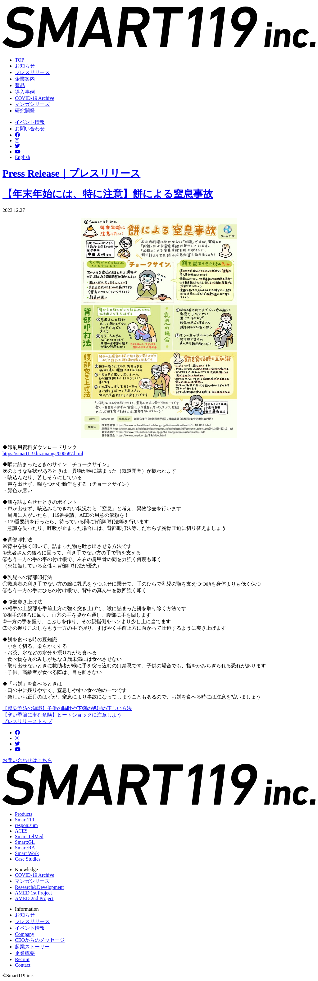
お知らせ (25, 65)
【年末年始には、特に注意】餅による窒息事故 (107, 193)
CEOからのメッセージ (40, 940)
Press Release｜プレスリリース (71, 173)
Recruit (22, 959)
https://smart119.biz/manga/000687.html (42, 453)
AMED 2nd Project (34, 898)
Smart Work (27, 853)
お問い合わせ (30, 128)
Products (23, 814)
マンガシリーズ (32, 104)
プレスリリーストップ (27, 721)
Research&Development (39, 887)
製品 (20, 85)
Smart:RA (25, 847)
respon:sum (26, 825)
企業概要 (25, 953)
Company (24, 934)
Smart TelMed (29, 836)
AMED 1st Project (33, 892)
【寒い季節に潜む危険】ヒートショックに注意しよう (62, 714)
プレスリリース (32, 72)
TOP (19, 60)
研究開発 (25, 110)
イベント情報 (30, 122)
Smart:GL (25, 842)
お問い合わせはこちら (27, 760)
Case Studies (27, 859)
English (22, 157)
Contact (22, 965)
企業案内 (25, 79)
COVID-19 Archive (34, 98)
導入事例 (25, 92)
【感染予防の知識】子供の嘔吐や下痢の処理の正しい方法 (67, 708)
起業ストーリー (32, 946)
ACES (21, 831)
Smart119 (24, 819)
